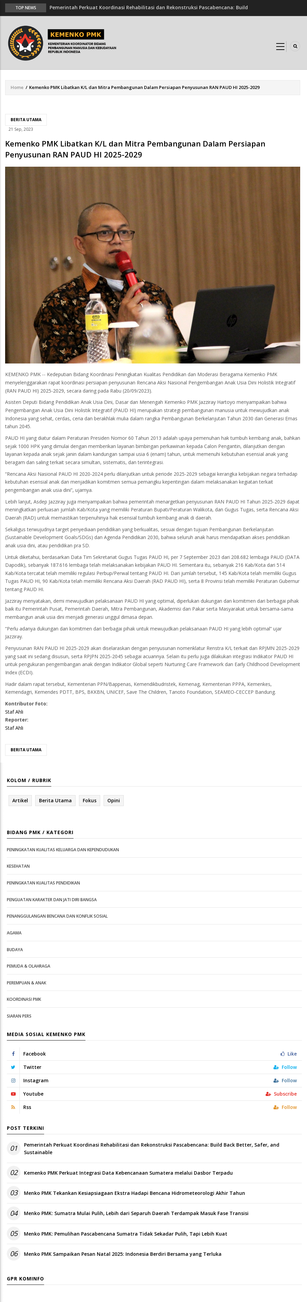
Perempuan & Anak (26, 983)
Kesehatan (18, 866)
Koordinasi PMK (24, 999)
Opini (113, 800)
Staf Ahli (14, 712)
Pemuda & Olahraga (28, 966)
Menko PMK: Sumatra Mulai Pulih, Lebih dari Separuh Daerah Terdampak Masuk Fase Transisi (136, 1213)
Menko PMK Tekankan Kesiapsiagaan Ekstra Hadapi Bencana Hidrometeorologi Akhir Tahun (134, 1193)
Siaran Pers (19, 1016)
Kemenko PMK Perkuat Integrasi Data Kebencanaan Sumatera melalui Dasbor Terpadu (128, 1173)
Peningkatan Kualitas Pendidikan (43, 883)
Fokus (89, 800)
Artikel (20, 800)
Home (17, 87)
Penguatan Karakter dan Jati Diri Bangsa (52, 900)
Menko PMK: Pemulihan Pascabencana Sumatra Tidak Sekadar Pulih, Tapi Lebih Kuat (125, 1233)
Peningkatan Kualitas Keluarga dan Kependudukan (63, 850)
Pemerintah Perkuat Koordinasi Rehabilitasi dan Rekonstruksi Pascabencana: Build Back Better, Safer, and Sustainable (151, 1148)
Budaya (15, 950)
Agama (14, 933)
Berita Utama (26, 120)
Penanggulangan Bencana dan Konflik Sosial (57, 916)
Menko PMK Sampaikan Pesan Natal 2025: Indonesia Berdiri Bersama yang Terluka (123, 1254)
